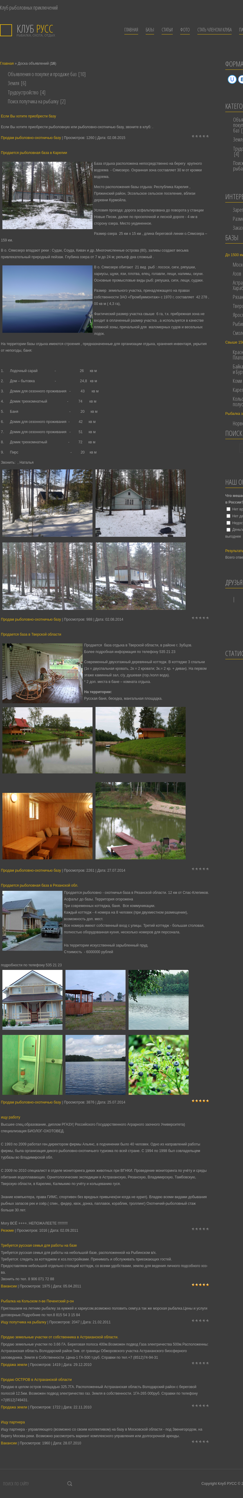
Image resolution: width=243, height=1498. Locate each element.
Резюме (7, 1230)
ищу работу (10, 1117)
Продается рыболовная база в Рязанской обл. (39, 885)
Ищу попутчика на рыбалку (23, 1322)
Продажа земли (14, 1365)
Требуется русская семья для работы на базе (39, 1245)
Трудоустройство (23, 92)
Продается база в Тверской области (31, 634)
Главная (7, 63)
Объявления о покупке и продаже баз (42, 74)
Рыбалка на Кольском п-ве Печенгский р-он (37, 1301)
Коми (237, 380)
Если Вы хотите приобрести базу (28, 116)
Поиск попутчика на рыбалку (33, 101)
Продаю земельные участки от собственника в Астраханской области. (59, 1337)
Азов (237, 273)
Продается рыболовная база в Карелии (34, 153)
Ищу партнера (13, 1422)
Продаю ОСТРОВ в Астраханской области (36, 1380)
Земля (13, 83)
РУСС (35, 28)
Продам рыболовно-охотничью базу (31, 138)
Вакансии (9, 1286)
